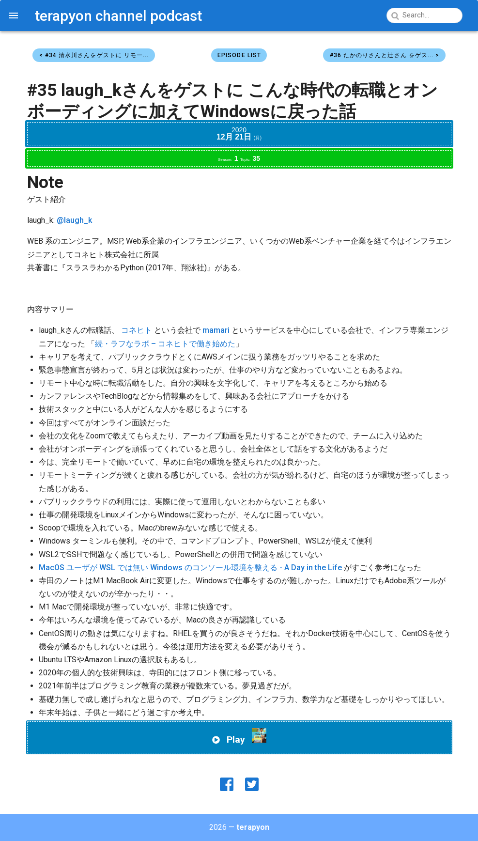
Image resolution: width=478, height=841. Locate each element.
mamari (216, 330)
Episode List (239, 55)
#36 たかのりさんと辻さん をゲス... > (385, 55)
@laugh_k (74, 220)
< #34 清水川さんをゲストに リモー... (94, 55)
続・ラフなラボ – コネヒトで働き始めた (165, 343)
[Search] (424, 15)
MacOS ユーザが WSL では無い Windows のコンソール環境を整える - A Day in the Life (190, 567)
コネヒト (136, 330)
